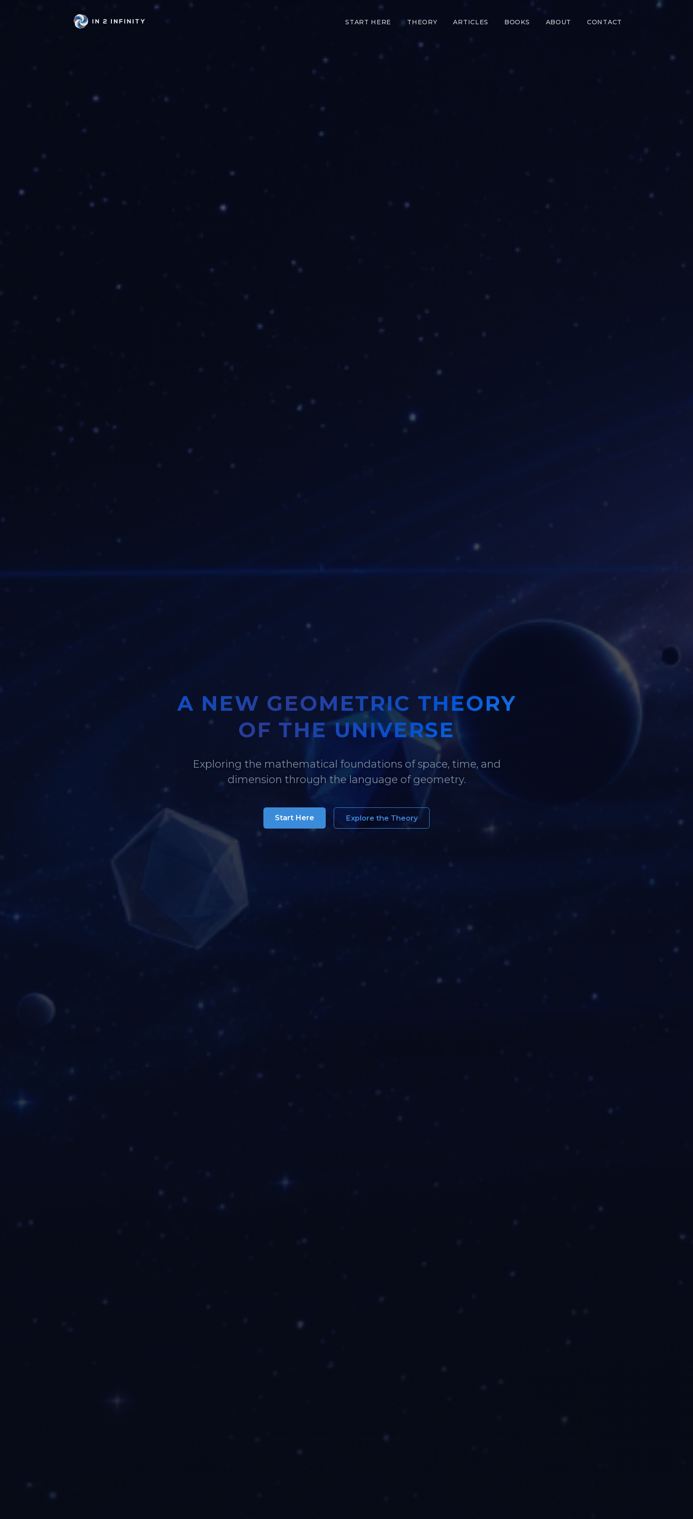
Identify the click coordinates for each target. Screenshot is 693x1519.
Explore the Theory (382, 818)
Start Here (368, 22)
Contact (604, 22)
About (558, 22)
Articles (470, 22)
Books (517, 22)
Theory (422, 22)
